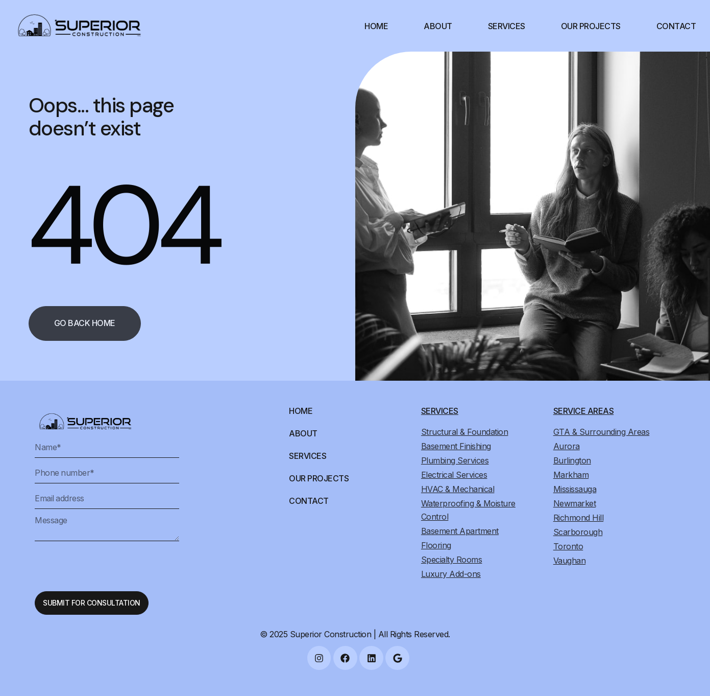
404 (122, 225)
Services (506, 26)
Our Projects (591, 26)
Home (376, 26)
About (438, 26)
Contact (676, 26)
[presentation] (112, 566)
